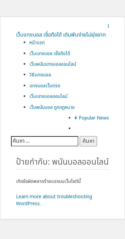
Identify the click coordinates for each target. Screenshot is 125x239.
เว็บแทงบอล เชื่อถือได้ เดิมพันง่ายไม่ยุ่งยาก (61, 35)
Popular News (91, 118)
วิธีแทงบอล (40, 74)
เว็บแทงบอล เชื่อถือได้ (49, 53)
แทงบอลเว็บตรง (44, 85)
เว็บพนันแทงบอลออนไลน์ (52, 64)
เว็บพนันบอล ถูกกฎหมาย (52, 107)
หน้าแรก (37, 42)
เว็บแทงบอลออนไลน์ (48, 96)
